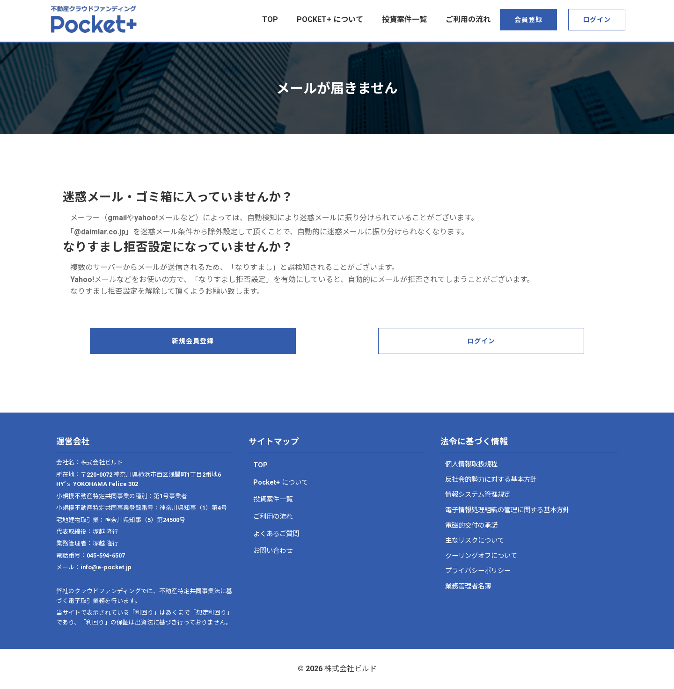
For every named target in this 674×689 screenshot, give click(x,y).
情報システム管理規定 (478, 495)
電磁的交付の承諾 (471, 525)
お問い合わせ (273, 551)
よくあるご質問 (276, 534)
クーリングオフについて (481, 556)
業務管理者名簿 (468, 586)
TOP (260, 465)
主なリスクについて (474, 540)
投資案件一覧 (404, 19)
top (270, 19)
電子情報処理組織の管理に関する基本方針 (507, 510)
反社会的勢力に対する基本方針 (491, 480)
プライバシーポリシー (478, 571)
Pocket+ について (330, 19)
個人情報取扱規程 (471, 464)
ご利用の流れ (468, 19)
